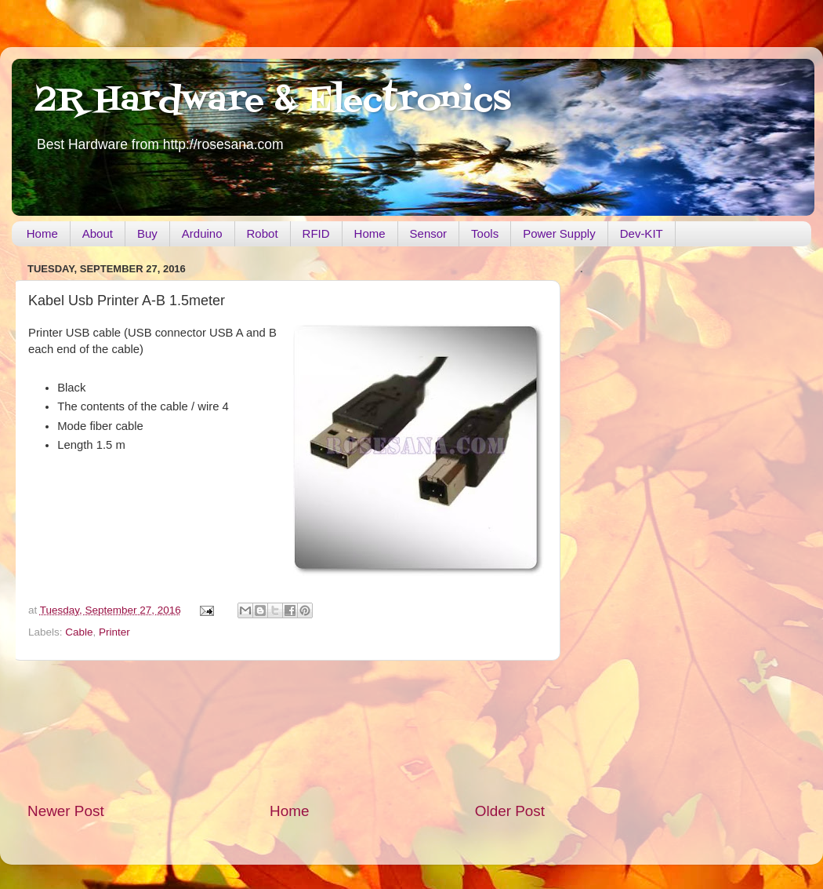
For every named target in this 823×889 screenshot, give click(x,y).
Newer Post (65, 811)
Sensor (429, 233)
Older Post (510, 811)
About (97, 233)
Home (42, 233)
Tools (485, 233)
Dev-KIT (641, 233)
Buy (147, 233)
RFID (316, 233)
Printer (114, 632)
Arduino (202, 233)
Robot (262, 233)
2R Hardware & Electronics (273, 101)
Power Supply (559, 233)
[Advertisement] (286, 731)
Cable (78, 632)
